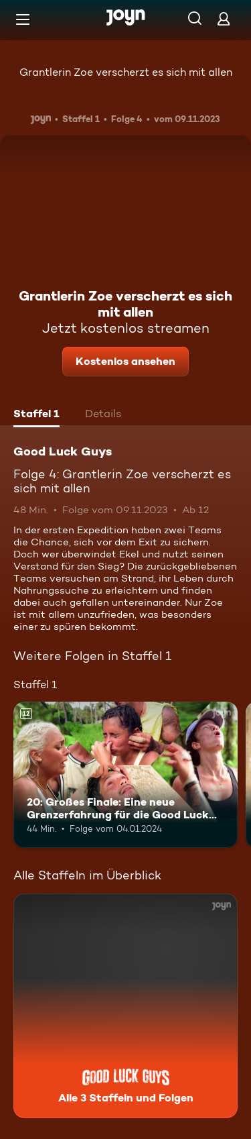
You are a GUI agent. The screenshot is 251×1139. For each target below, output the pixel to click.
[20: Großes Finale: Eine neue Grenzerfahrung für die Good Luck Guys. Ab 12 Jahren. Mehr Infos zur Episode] (125, 775)
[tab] (36, 415)
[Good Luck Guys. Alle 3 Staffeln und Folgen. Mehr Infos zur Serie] (125, 1005)
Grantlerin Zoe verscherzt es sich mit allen (125, 72)
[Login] (223, 18)
